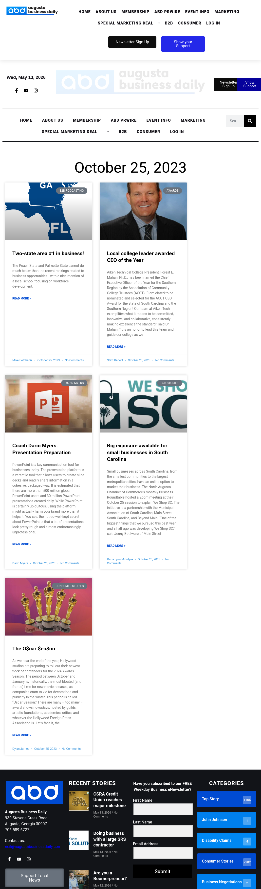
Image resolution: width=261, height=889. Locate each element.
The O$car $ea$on (33, 649)
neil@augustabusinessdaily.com (33, 846)
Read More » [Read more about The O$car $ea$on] (21, 735)
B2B (169, 23)
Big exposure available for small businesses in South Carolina (137, 452)
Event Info (197, 11)
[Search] (250, 121)
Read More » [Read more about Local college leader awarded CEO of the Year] (116, 346)
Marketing (226, 11)
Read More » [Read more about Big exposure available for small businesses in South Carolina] (116, 545)
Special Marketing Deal (125, 23)
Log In (213, 23)
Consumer (189, 23)
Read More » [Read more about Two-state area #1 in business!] (21, 298)
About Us (105, 11)
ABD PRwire (167, 11)
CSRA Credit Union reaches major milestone (109, 799)
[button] (106, 12)
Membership (135, 11)
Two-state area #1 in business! (48, 253)
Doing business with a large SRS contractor (109, 839)
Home (84, 11)
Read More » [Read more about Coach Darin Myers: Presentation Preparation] (21, 544)
